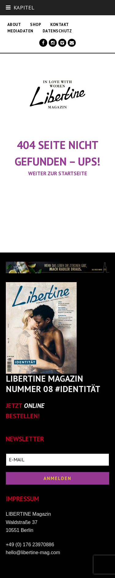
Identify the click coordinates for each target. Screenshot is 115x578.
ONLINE (34, 406)
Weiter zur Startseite (57, 173)
